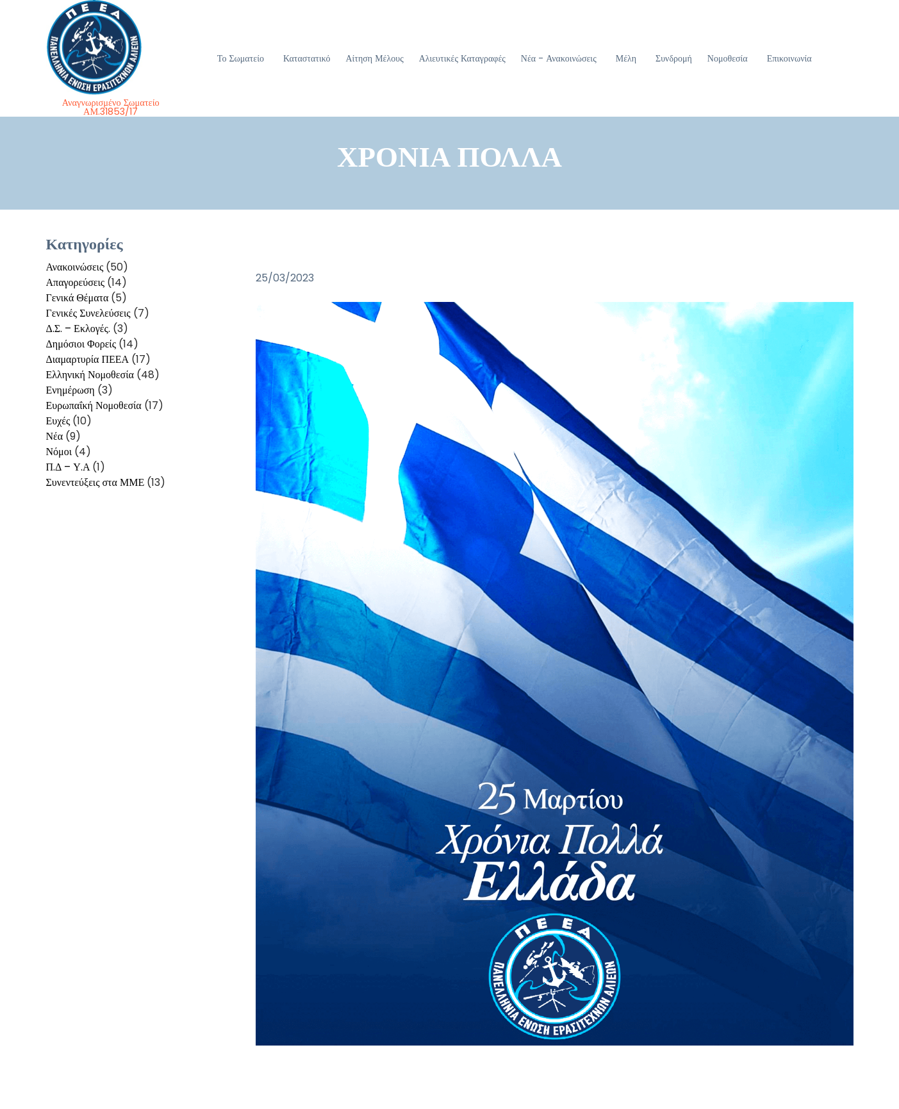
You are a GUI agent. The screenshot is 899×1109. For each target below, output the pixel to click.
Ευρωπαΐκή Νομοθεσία (94, 405)
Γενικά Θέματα (77, 297)
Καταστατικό (307, 58)
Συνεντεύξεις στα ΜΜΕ (95, 482)
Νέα (54, 436)
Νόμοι (59, 451)
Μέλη (626, 58)
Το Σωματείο (240, 58)
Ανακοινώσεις (75, 267)
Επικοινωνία (789, 58)
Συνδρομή (674, 58)
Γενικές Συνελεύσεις (88, 313)
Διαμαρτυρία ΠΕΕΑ (87, 359)
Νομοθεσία (727, 58)
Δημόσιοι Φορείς (81, 344)
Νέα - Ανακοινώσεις (559, 58)
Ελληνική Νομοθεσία (90, 374)
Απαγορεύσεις (75, 282)
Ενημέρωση (70, 390)
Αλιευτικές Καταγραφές (462, 58)
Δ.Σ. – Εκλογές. (78, 328)
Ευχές (58, 420)
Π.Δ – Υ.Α (68, 467)
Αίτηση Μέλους (374, 58)
